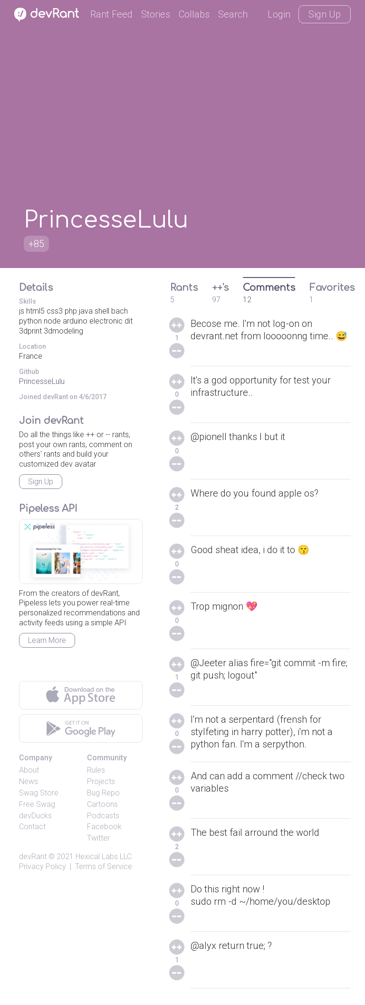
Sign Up (324, 14)
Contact (32, 826)
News (28, 781)
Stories (155, 14)
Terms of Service (103, 866)
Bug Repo (103, 792)
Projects (101, 781)
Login (279, 14)
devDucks (35, 815)
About (29, 770)
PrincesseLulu (42, 381)
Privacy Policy (42, 866)
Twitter (98, 837)
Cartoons (102, 804)
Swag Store (38, 792)
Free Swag (37, 804)
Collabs (194, 14)
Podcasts (103, 815)
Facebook (104, 826)
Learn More (47, 640)
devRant (33, 856)
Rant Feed (111, 14)
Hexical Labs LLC (104, 856)
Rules (96, 770)
